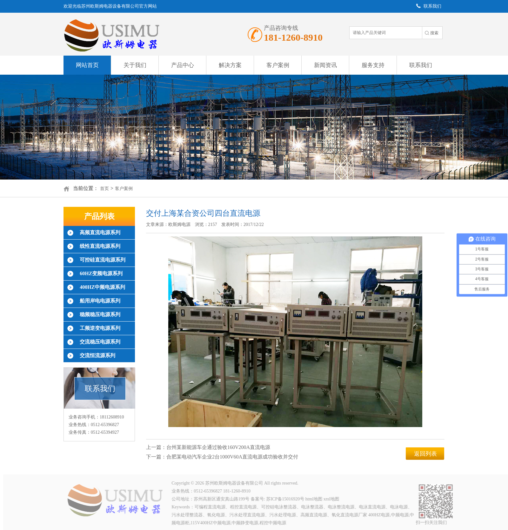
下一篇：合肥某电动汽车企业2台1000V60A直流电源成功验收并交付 (222, 456)
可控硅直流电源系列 (102, 259)
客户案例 (277, 65)
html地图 (315, 499)
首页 (104, 188)
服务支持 (373, 65)
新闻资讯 (325, 65)
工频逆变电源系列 (100, 328)
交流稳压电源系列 (100, 341)
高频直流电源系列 (100, 232)
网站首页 (87, 65)
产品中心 (182, 65)
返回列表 (425, 454)
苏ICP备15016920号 (286, 499)
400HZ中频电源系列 (102, 287)
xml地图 (332, 499)
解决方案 (230, 65)
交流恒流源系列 (97, 355)
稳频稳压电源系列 (100, 314)
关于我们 (135, 65)
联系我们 (420, 65)
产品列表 (99, 216)
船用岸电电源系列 (100, 300)
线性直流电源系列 (100, 246)
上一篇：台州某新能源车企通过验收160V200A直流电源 (208, 447)
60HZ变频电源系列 (101, 273)
